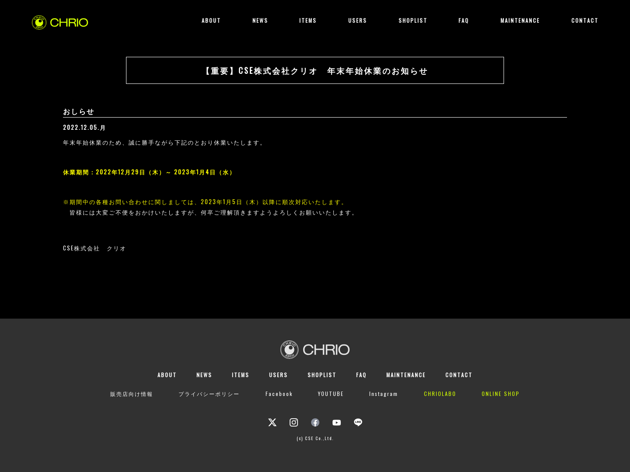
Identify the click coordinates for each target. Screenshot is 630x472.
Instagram (383, 393)
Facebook (279, 393)
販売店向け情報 (131, 393)
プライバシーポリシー (209, 393)
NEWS (260, 20)
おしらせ (78, 111)
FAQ (463, 20)
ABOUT (211, 20)
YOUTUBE (331, 393)
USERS (357, 20)
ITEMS (308, 20)
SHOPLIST (413, 20)
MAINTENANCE (520, 20)
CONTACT (584, 20)
